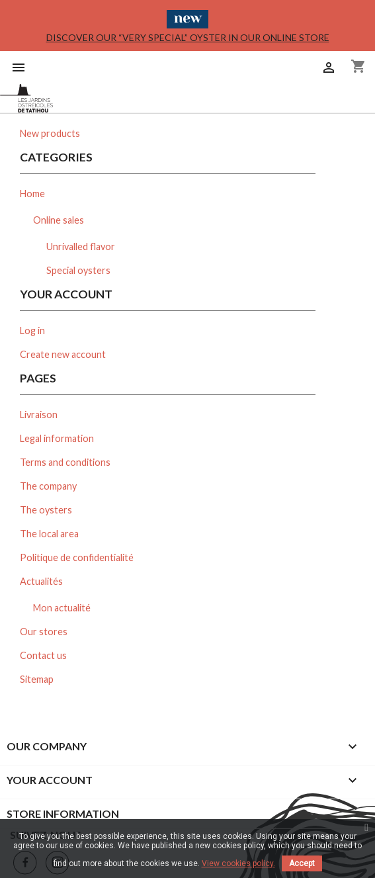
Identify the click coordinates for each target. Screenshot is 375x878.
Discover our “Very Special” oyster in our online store (187, 37)
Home (32, 193)
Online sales (58, 220)
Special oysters (78, 270)
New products (50, 133)
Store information (63, 813)
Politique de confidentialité (77, 557)
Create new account (63, 354)
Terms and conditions (65, 462)
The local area (49, 533)
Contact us (43, 655)
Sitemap (37, 679)
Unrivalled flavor (80, 246)
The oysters (46, 509)
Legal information (57, 438)
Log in (32, 330)
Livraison (39, 414)
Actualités (41, 581)
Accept (302, 863)
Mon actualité (62, 607)
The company (48, 486)
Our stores (43, 631)
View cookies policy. (238, 863)
